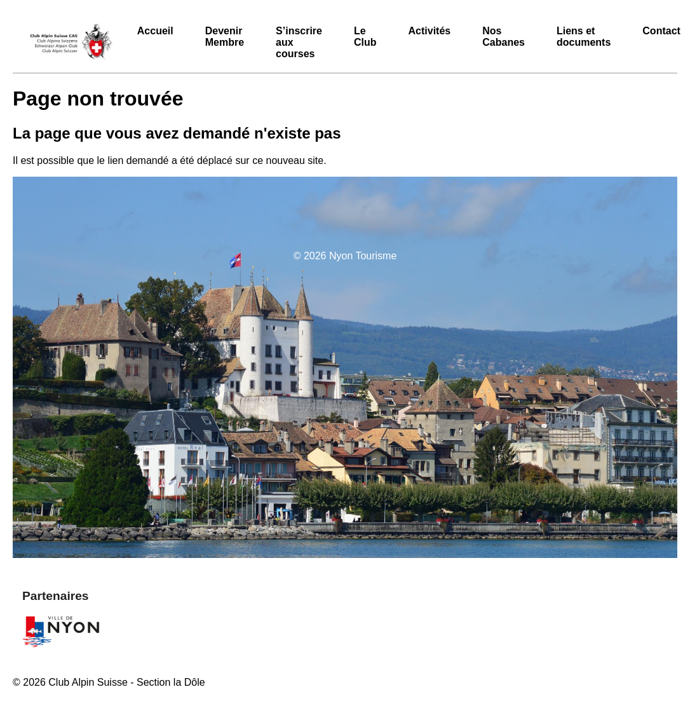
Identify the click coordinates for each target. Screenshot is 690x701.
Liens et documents (584, 36)
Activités (430, 30)
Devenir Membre (224, 36)
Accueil (155, 30)
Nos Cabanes (503, 36)
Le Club (365, 36)
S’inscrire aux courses (299, 42)
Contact (661, 30)
